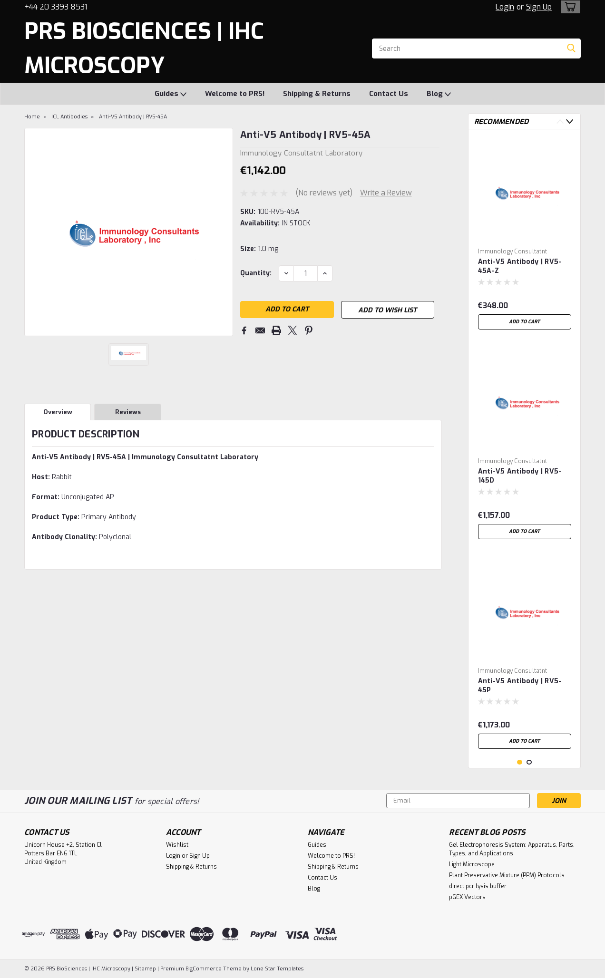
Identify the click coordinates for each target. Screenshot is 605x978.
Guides (170, 94)
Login (505, 7)
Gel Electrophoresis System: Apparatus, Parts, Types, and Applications (512, 849)
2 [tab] (529, 762)
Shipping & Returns (317, 93)
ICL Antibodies (69, 116)
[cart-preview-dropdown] (568, 6)
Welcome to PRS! (234, 93)
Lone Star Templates (277, 968)
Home (32, 116)
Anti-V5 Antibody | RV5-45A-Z (520, 266)
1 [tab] (519, 762)
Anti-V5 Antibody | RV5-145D (520, 476)
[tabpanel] (524, 235)
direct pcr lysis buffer (478, 886)
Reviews (128, 412)
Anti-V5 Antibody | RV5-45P (520, 686)
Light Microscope (472, 864)
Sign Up (539, 7)
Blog (439, 94)
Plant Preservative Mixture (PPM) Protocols (507, 875)
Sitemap (145, 968)
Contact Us (388, 93)
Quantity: (256, 273)
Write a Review (386, 193)
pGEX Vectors (467, 897)
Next (569, 121)
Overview (57, 412)
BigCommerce (203, 968)
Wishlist (177, 845)
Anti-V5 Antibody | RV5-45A (133, 116)
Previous (560, 121)
